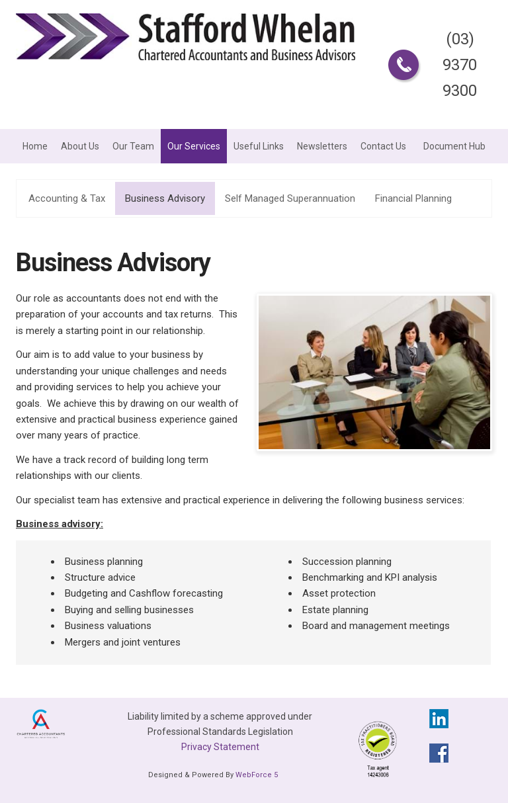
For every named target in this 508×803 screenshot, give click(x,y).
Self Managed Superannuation (290, 198)
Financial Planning (413, 198)
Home (35, 146)
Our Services (193, 146)
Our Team (133, 146)
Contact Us (383, 146)
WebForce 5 (256, 775)
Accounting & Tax (66, 198)
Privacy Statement (220, 746)
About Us (80, 146)
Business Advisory (165, 198)
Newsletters (322, 146)
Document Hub (454, 146)
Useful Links (258, 146)
